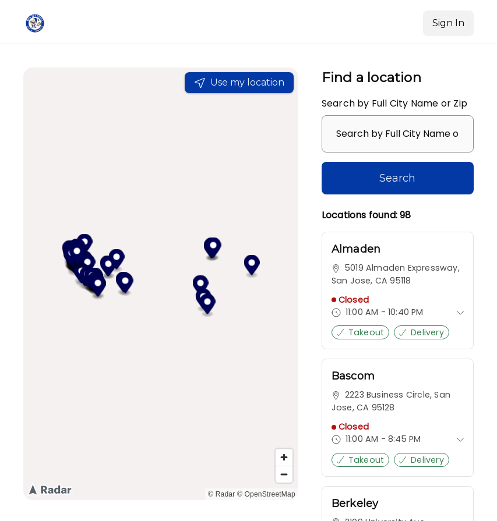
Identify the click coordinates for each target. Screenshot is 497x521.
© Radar (221, 494)
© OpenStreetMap (266, 494)
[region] (160, 284)
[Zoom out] (284, 474)
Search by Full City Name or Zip (394, 103)
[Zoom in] (284, 457)
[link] (398, 290)
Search (397, 178)
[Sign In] (448, 23)
